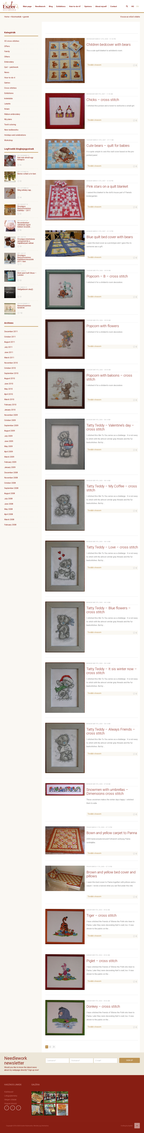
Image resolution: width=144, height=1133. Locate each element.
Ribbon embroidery (12, 114)
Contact (113, 6)
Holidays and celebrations (15, 135)
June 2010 (8, 384)
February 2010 (10, 405)
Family (7, 51)
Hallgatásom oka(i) (25, 289)
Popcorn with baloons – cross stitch (109, 377)
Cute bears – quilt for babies (108, 145)
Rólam (7, 109)
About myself (101, 6)
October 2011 (10, 337)
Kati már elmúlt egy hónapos (25, 159)
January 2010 (9, 410)
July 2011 (8, 347)
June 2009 (8, 441)
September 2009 (11, 425)
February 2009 (10, 462)
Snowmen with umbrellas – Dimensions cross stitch (107, 792)
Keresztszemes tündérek (24, 307)
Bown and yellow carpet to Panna (111, 833)
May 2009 (8, 446)
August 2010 (9, 378)
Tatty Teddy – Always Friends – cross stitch (110, 731)
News (6, 72)
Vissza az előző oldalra (130, 17)
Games (7, 83)
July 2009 (8, 436)
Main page (27, 6)
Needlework (40, 6)
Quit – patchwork (11, 67)
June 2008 (8, 504)
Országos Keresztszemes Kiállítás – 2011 (24, 208)
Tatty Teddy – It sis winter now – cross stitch (111, 671)
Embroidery (9, 62)
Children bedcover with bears (108, 44)
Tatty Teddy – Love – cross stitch (112, 547)
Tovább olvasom (94, 65)
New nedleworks (11, 130)
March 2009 (9, 457)
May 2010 (8, 389)
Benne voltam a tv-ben (26, 174)
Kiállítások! (9, 1092)
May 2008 (8, 509)
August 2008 (9, 493)
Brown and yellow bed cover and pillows (111, 874)
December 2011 (11, 331)
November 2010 (11, 363)
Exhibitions (61, 6)
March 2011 (9, 357)
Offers (7, 46)
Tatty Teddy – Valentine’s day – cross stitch (110, 427)
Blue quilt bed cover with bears (109, 237)
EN (137, 6)
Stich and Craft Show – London (26, 274)
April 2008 (8, 514)
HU (132, 6)
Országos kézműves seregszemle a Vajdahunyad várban (26, 241)
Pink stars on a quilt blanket (107, 186)
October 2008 (10, 483)
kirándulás (8, 98)
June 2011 (8, 352)
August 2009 (9, 431)
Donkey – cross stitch (103, 1006)
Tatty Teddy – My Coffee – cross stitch (111, 488)
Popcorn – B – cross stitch (107, 276)
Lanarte (7, 104)
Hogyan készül (10, 1103)
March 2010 (9, 399)
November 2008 (11, 478)
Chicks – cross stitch (102, 100)
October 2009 (10, 420)
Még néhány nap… (24, 190)
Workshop (8, 140)
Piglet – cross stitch (101, 961)
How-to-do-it (9, 77)
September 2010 (11, 373)
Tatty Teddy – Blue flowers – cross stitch (108, 610)
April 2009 (8, 451)
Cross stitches (10, 88)
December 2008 (11, 472)
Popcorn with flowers (102, 326)
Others (7, 57)
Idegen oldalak (10, 1099)
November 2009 (11, 415)
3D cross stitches (11, 41)
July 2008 (8, 499)
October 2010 (10, 368)
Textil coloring (10, 124)
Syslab (130, 1126)
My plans (8, 119)
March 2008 (9, 519)
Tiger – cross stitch (101, 915)
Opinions (88, 6)
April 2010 (8, 394)
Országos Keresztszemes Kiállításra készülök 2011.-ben (25, 258)
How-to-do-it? (75, 6)
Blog (51, 6)
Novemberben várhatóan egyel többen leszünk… (24, 225)
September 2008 (11, 488)
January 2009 (9, 467)
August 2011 (9, 342)
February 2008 (10, 525)
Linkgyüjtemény (10, 1096)
